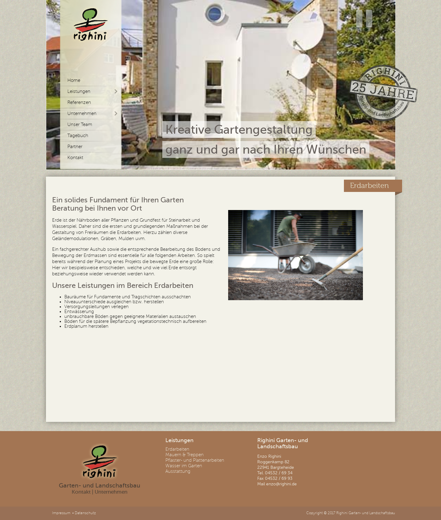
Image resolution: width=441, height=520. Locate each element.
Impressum (61, 513)
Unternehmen (81, 113)
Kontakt (75, 157)
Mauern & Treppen (184, 454)
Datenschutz (85, 513)
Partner (74, 146)
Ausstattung (177, 471)
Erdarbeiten (177, 449)
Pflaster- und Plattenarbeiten (194, 460)
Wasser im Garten (183, 465)
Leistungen (78, 91)
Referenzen (79, 102)
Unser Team (79, 124)
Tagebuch (77, 135)
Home (73, 80)
